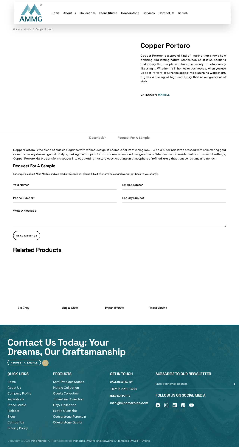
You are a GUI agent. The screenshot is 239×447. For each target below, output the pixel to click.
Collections (88, 13)
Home (56, 13)
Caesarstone (130, 13)
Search (183, 13)
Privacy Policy (17, 428)
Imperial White (114, 308)
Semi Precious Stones (68, 382)
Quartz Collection (66, 393)
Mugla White (69, 308)
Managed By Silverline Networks (93, 441)
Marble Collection (66, 387)
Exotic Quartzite (65, 411)
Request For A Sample (133, 138)
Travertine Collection (68, 399)
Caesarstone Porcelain (69, 416)
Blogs (11, 416)
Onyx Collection (64, 405)
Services (149, 13)
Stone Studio (108, 13)
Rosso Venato (158, 308)
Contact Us (166, 13)
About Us (69, 13)
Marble (27, 29)
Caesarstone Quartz (67, 422)
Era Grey (23, 308)
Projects (13, 411)
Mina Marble (38, 441)
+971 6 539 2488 (123, 389)
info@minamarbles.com (129, 403)
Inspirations (15, 399)
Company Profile (19, 393)
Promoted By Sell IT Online (133, 441)
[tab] (97, 137)
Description (97, 138)
